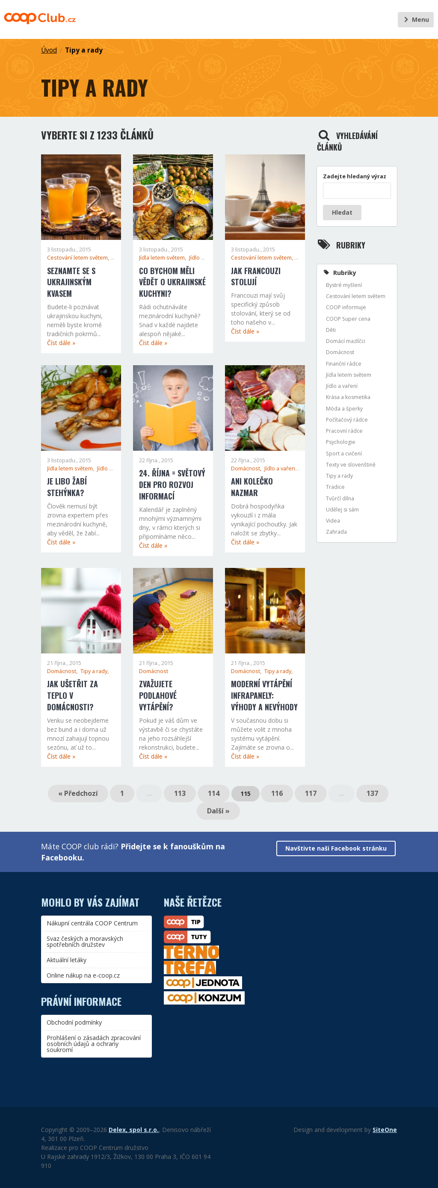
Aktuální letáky (66, 960)
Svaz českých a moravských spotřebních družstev (85, 941)
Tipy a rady (84, 50)
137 (372, 793)
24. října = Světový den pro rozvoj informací (172, 484)
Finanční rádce (343, 363)
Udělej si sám (342, 509)
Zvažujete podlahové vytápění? (158, 695)
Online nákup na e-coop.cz (83, 975)
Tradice (335, 487)
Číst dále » (61, 343)
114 (213, 793)
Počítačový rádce (347, 419)
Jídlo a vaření (342, 386)
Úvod (49, 50)
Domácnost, (247, 468)
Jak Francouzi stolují (256, 276)
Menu (415, 19)
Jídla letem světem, (163, 257)
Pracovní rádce (344, 430)
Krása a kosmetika (348, 397)
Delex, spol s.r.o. (134, 1130)
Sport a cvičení (344, 453)
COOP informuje (346, 307)
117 (311, 793)
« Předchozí (78, 793)
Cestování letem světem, (78, 257)
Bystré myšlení (344, 285)
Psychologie (340, 442)
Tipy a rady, (94, 671)
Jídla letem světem (348, 374)
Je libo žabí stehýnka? (67, 487)
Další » (218, 811)
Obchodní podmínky (74, 1022)
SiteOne (385, 1130)
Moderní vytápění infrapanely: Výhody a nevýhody (264, 695)
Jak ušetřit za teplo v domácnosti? (72, 695)
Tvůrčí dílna (340, 498)
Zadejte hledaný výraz (354, 176)
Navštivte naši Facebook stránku (336, 848)
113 (180, 793)
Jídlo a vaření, (205, 257)
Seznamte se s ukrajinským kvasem (71, 282)
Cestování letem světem (355, 296)
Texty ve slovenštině (351, 464)
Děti (331, 330)
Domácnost (153, 671)
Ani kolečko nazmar (252, 487)
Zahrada (336, 531)
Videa (333, 520)
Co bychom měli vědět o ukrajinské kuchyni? (172, 282)
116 (277, 793)
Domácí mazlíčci (345, 341)
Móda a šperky (344, 408)
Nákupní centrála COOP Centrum (92, 923)
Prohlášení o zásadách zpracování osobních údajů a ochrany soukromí (94, 1044)
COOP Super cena (348, 318)
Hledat (342, 212)
